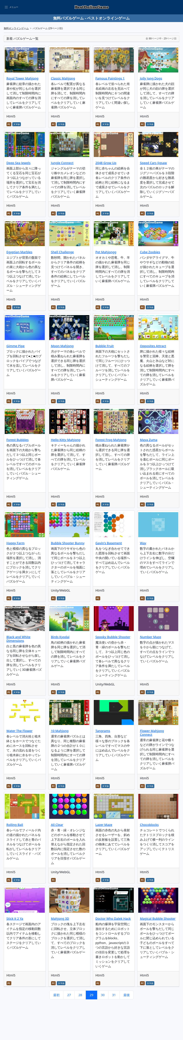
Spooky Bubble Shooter (112, 637)
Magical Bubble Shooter (157, 918)
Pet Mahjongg (105, 252)
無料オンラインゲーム (16, 28)
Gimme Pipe (15, 346)
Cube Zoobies (150, 252)
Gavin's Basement (108, 543)
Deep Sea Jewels (18, 163)
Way (143, 543)
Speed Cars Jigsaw (153, 163)
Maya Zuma (148, 440)
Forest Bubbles (17, 440)
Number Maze (150, 637)
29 (91, 995)
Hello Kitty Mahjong (65, 440)
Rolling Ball (14, 825)
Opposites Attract (153, 346)
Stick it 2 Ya (14, 918)
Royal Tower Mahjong (22, 78)
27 (69, 995)
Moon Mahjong (62, 346)
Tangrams (102, 731)
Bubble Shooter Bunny (68, 543)
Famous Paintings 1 (110, 78)
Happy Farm (15, 543)
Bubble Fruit (104, 346)
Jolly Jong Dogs (151, 78)
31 (114, 995)
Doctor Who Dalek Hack (113, 918)
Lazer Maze (103, 825)
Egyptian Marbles (19, 252)
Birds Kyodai (60, 637)
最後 (126, 995)
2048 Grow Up (105, 163)
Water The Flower (19, 731)
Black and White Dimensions (18, 639)
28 (80, 995)
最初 (56, 995)
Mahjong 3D (60, 918)
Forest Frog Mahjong (110, 440)
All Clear (57, 825)
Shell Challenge (62, 252)
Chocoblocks (149, 825)
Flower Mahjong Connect (152, 733)
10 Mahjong (60, 731)
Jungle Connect (62, 163)
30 (103, 995)
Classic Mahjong (63, 78)
